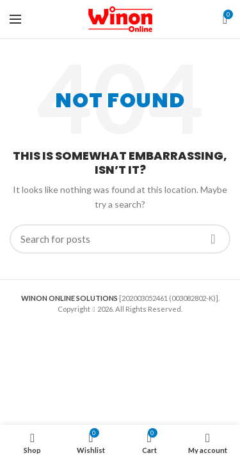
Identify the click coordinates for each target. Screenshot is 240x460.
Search (213, 239)
